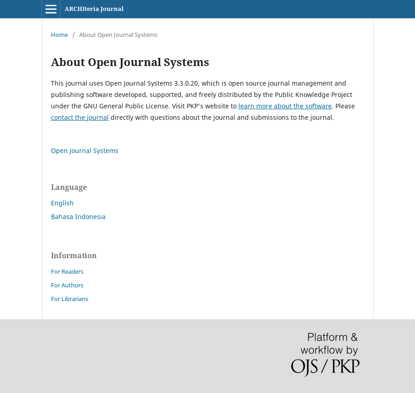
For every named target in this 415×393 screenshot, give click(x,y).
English (62, 203)
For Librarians (69, 299)
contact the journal (80, 117)
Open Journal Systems (84, 150)
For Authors (67, 285)
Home (59, 35)
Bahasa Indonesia (78, 216)
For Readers (67, 271)
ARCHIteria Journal (94, 9)
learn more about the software (285, 106)
